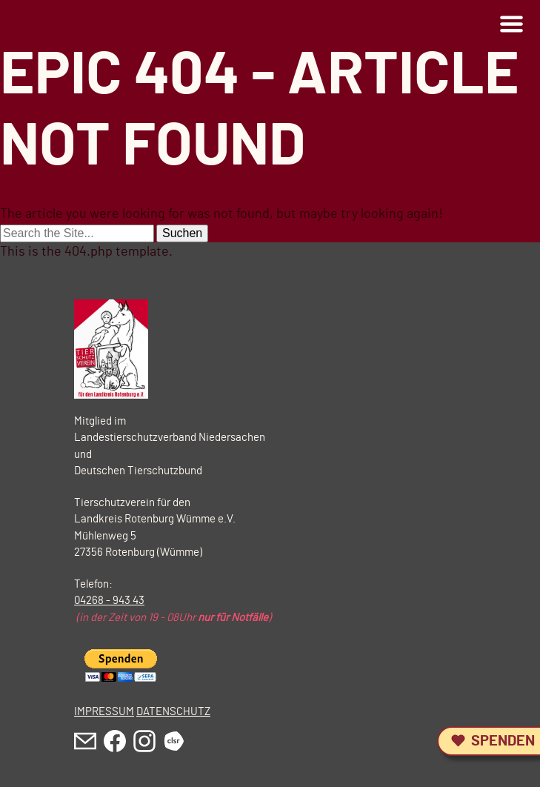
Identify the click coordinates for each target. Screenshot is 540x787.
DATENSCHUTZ (173, 711)
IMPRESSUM (104, 711)
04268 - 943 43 (109, 600)
